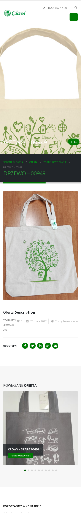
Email (55, 346)
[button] (25, 470)
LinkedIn (40, 346)
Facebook (25, 346)
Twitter (33, 346)
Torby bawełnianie (66, 321)
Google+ (48, 346)
